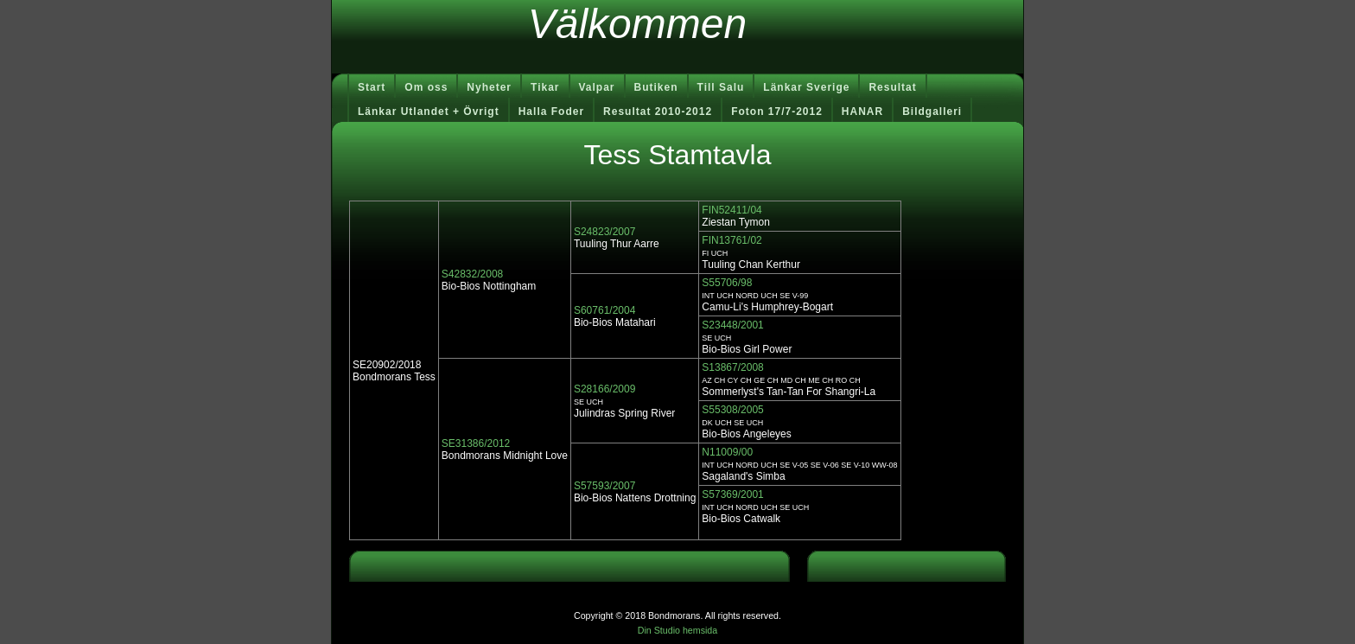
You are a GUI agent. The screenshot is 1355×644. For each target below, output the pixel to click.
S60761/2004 (604, 310)
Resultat (892, 87)
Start (371, 87)
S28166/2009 (604, 389)
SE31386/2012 (476, 443)
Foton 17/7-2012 (777, 111)
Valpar (597, 87)
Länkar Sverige (806, 87)
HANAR (862, 111)
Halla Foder (551, 111)
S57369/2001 (732, 494)
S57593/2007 (604, 486)
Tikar (545, 87)
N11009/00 (727, 452)
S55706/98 (727, 283)
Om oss (426, 87)
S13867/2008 (732, 367)
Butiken (656, 87)
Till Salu (721, 87)
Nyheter (489, 87)
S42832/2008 (472, 274)
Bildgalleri (932, 111)
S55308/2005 (732, 410)
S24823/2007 (604, 232)
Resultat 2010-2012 (657, 111)
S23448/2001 (732, 325)
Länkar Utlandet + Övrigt (428, 111)
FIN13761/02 (731, 240)
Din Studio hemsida (677, 630)
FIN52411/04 (731, 210)
